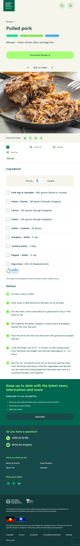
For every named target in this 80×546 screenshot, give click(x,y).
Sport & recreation (52, 36)
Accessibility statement (52, 535)
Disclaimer (34, 535)
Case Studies (46, 463)
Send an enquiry (22, 444)
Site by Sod (10, 540)
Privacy (21, 535)
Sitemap (69, 535)
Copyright (9, 535)
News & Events (13, 463)
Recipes (9, 22)
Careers (43, 468)
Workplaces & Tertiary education (32, 36)
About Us (10, 468)
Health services (12, 36)
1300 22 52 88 (20, 437)
